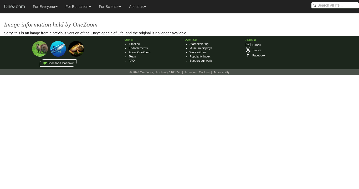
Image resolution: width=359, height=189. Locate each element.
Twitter (253, 50)
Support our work (200, 60)
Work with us (197, 52)
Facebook (255, 55)
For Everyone (45, 6)
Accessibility (221, 72)
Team (132, 56)
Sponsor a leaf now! (61, 63)
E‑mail (253, 44)
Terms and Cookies (197, 72)
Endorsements (138, 48)
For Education (78, 6)
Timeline (134, 43)
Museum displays (200, 48)
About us (137, 6)
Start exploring (198, 43)
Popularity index (200, 56)
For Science (110, 6)
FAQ (132, 60)
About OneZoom (139, 52)
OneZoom (14, 6)
